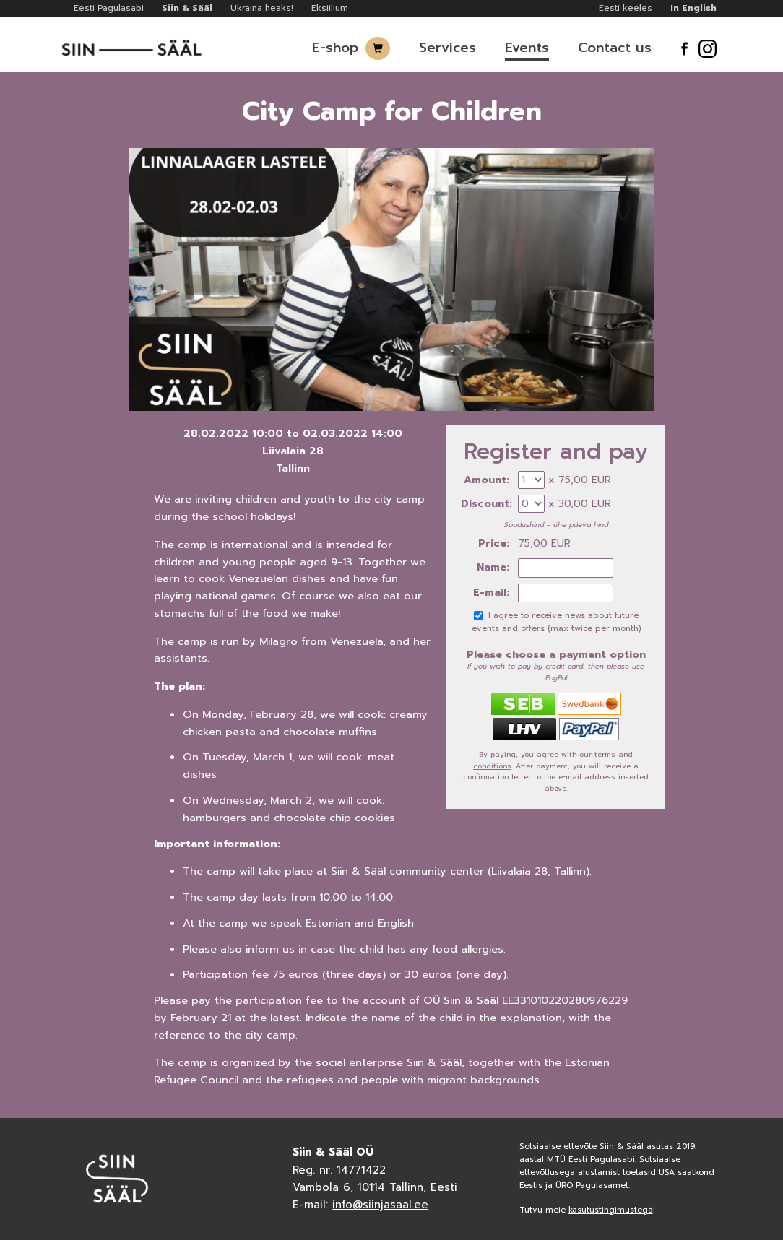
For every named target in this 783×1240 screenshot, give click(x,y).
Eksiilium (329, 7)
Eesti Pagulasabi (109, 7)
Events (527, 48)
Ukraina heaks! (261, 7)
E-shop (335, 48)
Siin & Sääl (187, 7)
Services (447, 48)
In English (693, 7)
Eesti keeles (625, 7)
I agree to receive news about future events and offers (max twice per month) (556, 622)
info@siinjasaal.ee (380, 1205)
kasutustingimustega (610, 1210)
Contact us (615, 48)
